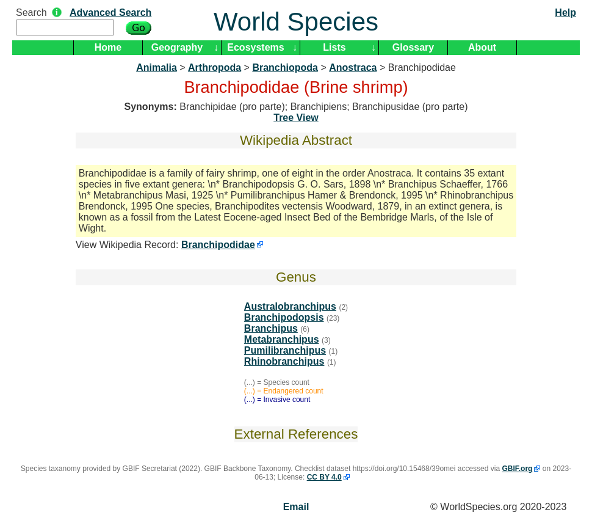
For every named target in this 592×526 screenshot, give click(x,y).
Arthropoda (214, 67)
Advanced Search (110, 12)
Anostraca (353, 67)
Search (31, 12)
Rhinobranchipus (284, 361)
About (482, 47)
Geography (177, 47)
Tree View (296, 117)
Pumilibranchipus (285, 350)
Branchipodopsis (284, 317)
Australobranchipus (290, 306)
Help (565, 12)
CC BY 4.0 (324, 477)
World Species (296, 21)
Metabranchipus (281, 339)
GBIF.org (517, 468)
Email (296, 507)
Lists (334, 47)
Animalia (156, 67)
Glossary (413, 47)
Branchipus (271, 328)
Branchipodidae (218, 244)
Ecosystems (255, 47)
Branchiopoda (285, 67)
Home (108, 47)
